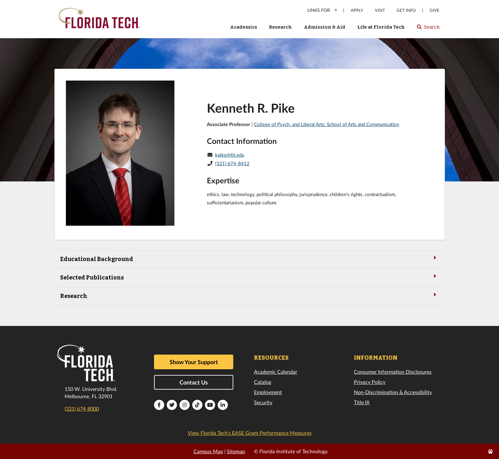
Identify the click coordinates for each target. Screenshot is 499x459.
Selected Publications (249, 277)
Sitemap (236, 451)
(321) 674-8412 (232, 163)
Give (434, 10)
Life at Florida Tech (381, 27)
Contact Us (193, 382)
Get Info (406, 10)
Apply (357, 10)
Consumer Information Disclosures (393, 372)
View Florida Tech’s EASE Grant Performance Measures (250, 433)
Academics (243, 27)
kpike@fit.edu (229, 155)
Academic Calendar (275, 372)
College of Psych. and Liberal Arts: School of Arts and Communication (326, 124)
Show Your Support (194, 361)
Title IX (361, 402)
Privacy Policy (369, 382)
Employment (268, 392)
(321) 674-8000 (82, 409)
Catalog (262, 382)
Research (280, 27)
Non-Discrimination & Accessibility (393, 392)
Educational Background (249, 259)
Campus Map (208, 451)
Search (427, 29)
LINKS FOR (322, 10)
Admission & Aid (324, 27)
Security (263, 402)
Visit (380, 10)
